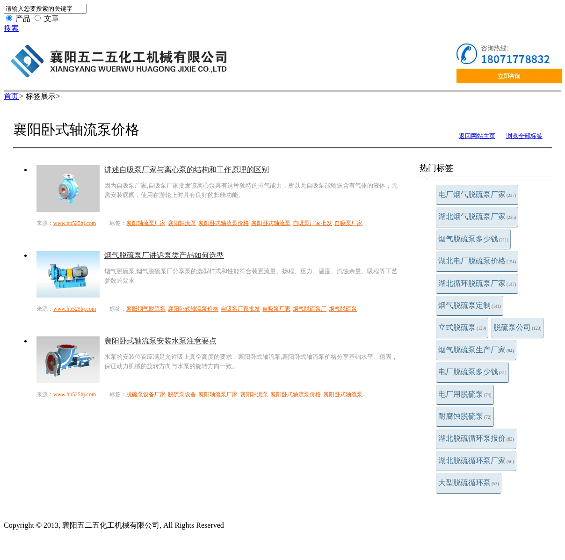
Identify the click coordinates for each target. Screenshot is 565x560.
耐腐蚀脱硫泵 (465, 416)
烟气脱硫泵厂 (309, 308)
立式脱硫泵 (462, 327)
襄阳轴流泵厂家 (146, 223)
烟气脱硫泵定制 (469, 305)
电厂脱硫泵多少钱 (472, 372)
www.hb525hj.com (74, 223)
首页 (11, 96)
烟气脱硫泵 (343, 308)
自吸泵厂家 (348, 223)
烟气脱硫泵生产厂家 (476, 350)
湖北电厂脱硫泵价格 (477, 261)
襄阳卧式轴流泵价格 (223, 223)
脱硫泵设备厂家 (146, 394)
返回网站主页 (477, 135)
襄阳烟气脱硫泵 (146, 308)
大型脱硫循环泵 (468, 483)
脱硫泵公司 (517, 327)
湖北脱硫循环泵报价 (476, 438)
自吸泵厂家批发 (312, 223)
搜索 (11, 28)
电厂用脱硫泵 (465, 394)
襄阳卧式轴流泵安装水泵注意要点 (160, 341)
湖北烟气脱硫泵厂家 (477, 216)
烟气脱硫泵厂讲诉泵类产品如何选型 (164, 255)
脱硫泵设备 (182, 394)
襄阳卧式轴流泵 (270, 223)
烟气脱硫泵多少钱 (473, 239)
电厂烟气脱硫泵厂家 (477, 194)
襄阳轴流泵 (182, 223)
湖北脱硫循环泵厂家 (476, 461)
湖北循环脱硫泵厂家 (477, 283)
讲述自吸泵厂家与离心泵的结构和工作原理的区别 (186, 170)
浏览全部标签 (524, 135)
